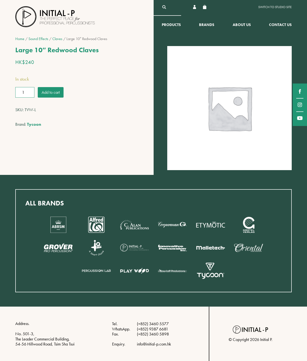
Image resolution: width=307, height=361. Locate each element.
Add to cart (51, 92)
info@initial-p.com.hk (154, 344)
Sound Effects (38, 38)
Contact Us (280, 24)
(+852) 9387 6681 (152, 329)
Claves (57, 38)
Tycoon (34, 124)
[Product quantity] (24, 92)
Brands (206, 24)
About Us (242, 24)
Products (171, 24)
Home (19, 38)
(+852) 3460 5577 (153, 323)
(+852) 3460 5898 (153, 334)
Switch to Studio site (275, 7)
